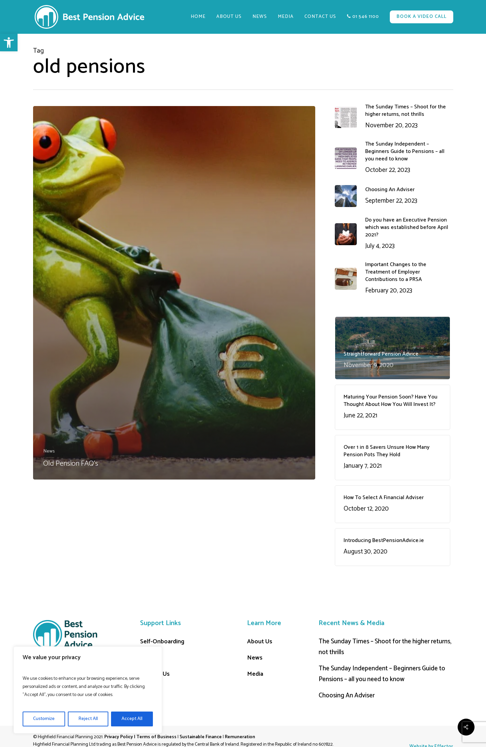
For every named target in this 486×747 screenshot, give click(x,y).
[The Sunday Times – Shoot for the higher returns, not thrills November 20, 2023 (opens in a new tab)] (392, 117)
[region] (88, 689)
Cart (145, 658)
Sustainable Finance (201, 737)
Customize (44, 719)
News (49, 451)
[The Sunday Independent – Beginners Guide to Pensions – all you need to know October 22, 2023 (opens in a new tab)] (392, 158)
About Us (259, 642)
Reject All (88, 719)
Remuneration (240, 737)
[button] (9, 42)
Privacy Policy (118, 737)
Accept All (132, 719)
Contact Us (155, 674)
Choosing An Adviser (347, 695)
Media (255, 674)
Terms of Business (156, 737)
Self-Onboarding (162, 642)
